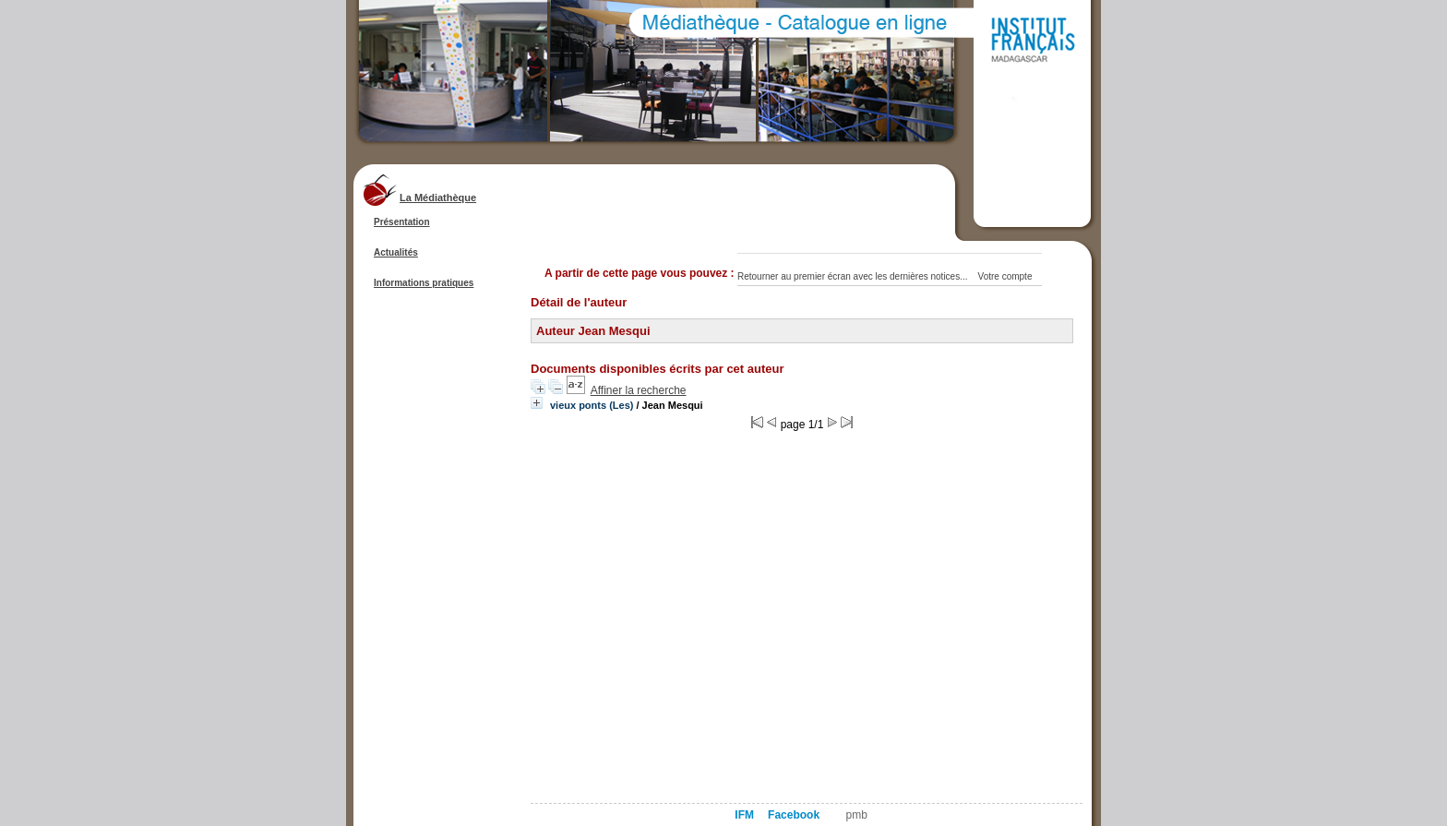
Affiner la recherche (639, 390)
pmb (856, 814)
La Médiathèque (438, 197)
